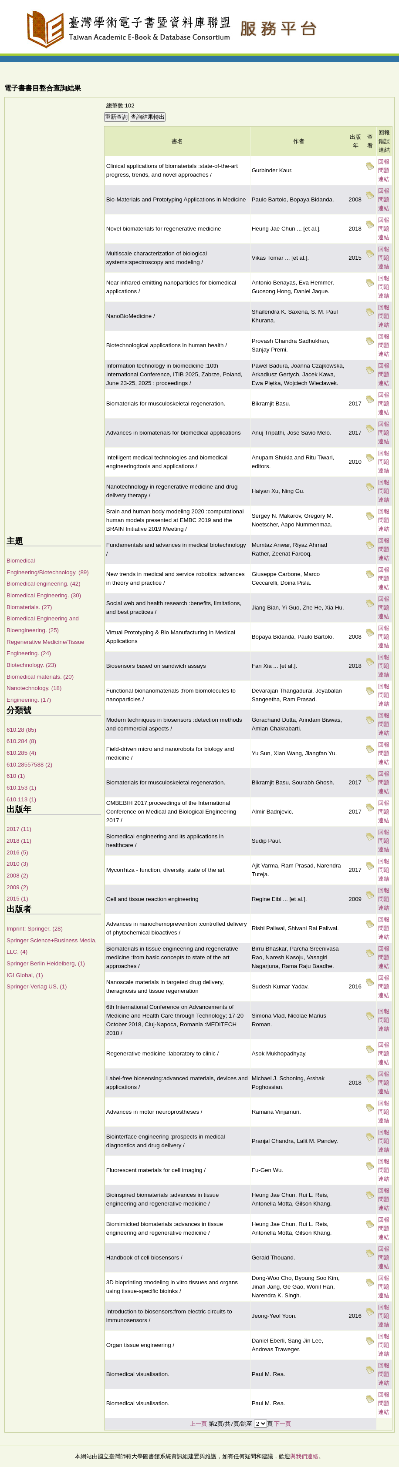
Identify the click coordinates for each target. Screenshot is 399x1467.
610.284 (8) (21, 741)
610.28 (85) (21, 730)
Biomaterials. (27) (29, 607)
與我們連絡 (304, 1456)
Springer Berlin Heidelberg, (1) (46, 963)
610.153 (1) (21, 787)
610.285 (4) (21, 753)
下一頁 (282, 1423)
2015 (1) (17, 898)
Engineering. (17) (29, 700)
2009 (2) (17, 887)
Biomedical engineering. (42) (44, 583)
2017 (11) (19, 829)
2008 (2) (17, 875)
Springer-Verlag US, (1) (37, 986)
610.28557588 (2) (29, 764)
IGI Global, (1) (25, 975)
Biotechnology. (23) (31, 665)
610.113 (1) (21, 799)
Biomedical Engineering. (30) (44, 595)
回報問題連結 (383, 170)
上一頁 (198, 1423)
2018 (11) (19, 840)
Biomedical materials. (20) (40, 676)
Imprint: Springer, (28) (35, 928)
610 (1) (16, 776)
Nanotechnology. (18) (34, 688)
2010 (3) (17, 864)
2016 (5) (17, 852)
